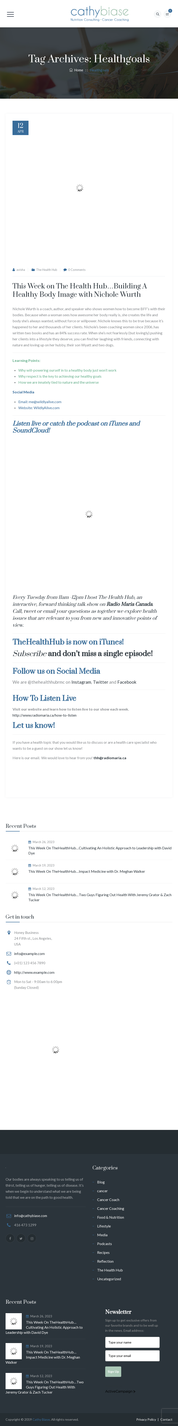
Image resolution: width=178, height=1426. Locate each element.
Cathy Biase (41, 1419)
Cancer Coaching (110, 1208)
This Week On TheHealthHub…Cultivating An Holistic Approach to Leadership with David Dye (100, 850)
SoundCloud (30, 431)
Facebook (127, 682)
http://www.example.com (34, 972)
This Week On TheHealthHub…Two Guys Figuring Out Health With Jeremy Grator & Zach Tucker (100, 897)
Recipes (103, 1252)
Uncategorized (109, 1279)
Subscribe (29, 654)
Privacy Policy (146, 1419)
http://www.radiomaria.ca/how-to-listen (44, 715)
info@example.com (29, 953)
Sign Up (113, 1371)
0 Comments (77, 270)
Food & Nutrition (110, 1217)
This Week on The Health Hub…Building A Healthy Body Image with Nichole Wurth (80, 290)
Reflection (105, 1261)
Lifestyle (104, 1226)
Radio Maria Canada (129, 604)
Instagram (81, 682)
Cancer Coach (108, 1199)
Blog (101, 1182)
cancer (102, 1191)
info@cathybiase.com (30, 1216)
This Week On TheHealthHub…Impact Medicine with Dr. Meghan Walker (86, 871)
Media (102, 1235)
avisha (20, 270)
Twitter (100, 682)
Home (76, 70)
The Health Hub (46, 270)
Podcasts (104, 1243)
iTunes (118, 424)
